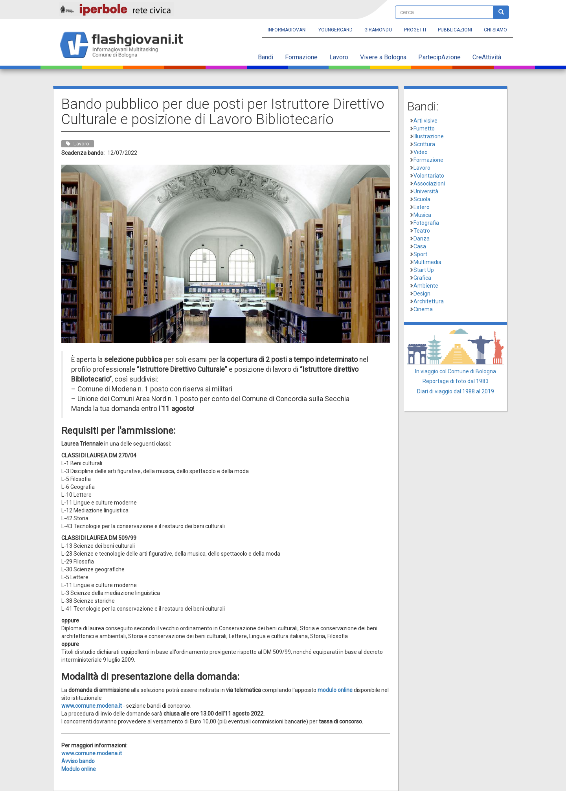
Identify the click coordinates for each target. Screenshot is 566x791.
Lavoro (338, 57)
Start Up (423, 270)
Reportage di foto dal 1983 (456, 381)
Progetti (415, 30)
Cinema (423, 309)
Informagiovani (287, 30)
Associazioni (429, 183)
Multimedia (427, 262)
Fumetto (424, 128)
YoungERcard (335, 30)
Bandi (265, 57)
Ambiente (425, 286)
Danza (421, 238)
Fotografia (426, 223)
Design (421, 293)
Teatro (421, 231)
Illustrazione (428, 136)
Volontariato (428, 176)
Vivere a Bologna (383, 57)
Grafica (422, 278)
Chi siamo (495, 30)
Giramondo (378, 30)
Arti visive (425, 120)
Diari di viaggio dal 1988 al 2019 (455, 391)
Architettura (428, 301)
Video (420, 152)
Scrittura (424, 144)
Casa (419, 246)
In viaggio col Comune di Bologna (455, 371)
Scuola (421, 199)
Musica (422, 215)
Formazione (301, 57)
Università (425, 191)
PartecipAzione (439, 57)
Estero (421, 207)
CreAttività (486, 57)
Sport (420, 254)
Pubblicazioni (455, 30)
